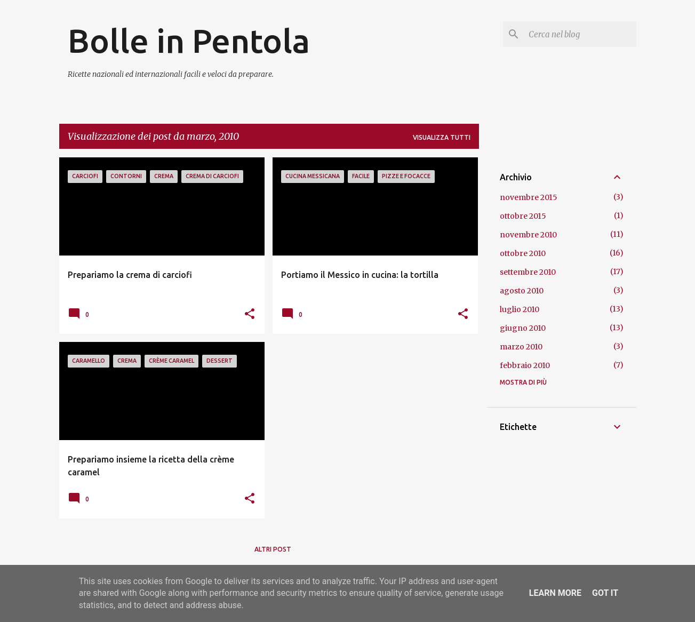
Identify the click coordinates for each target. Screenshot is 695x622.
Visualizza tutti (441, 137)
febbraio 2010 (525, 365)
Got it (605, 593)
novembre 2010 (528, 235)
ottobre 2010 (523, 253)
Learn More (555, 593)
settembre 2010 (528, 272)
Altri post (272, 549)
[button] (249, 314)
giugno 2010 (523, 328)
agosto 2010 (522, 291)
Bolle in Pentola (189, 40)
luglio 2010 (519, 309)
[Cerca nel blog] (580, 34)
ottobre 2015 (523, 216)
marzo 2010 (521, 347)
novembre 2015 (528, 197)
